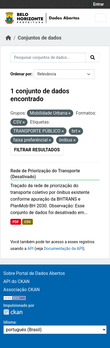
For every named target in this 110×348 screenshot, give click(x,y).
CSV (27, 222)
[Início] (8, 38)
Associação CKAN (21, 289)
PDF (16, 222)
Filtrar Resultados (37, 149)
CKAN (12, 312)
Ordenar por (20, 74)
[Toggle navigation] (100, 18)
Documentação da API (63, 248)
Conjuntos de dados (39, 38)
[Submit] (93, 57)
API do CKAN (16, 281)
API (30, 248)
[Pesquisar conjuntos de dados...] (48, 57)
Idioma (9, 322)
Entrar (98, 4)
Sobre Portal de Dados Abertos (34, 273)
